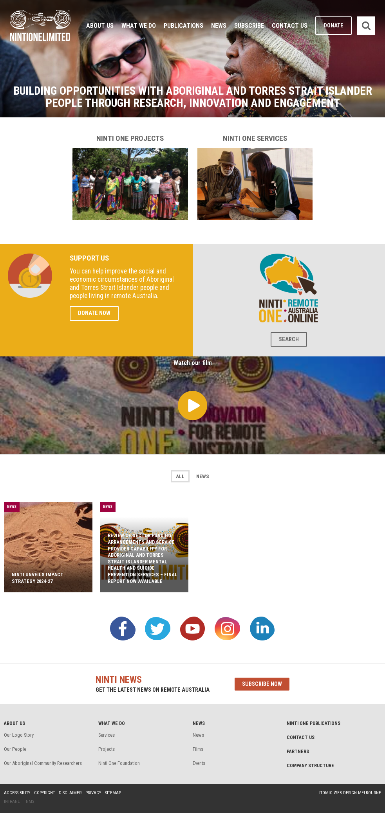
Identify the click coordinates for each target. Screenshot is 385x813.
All (180, 476)
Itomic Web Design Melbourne (350, 792)
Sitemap (113, 792)
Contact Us (289, 25)
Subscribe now (262, 684)
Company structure (310, 765)
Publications (183, 25)
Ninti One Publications (313, 723)
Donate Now (94, 313)
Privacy (93, 792)
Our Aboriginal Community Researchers (43, 763)
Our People (15, 749)
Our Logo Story (19, 735)
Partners (298, 751)
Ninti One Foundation (119, 763)
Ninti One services (255, 177)
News (218, 25)
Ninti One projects (130, 177)
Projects (106, 749)
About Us (100, 25)
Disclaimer (70, 792)
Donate (333, 25)
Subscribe (249, 25)
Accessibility (17, 792)
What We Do (138, 25)
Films (198, 749)
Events (199, 763)
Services (106, 735)
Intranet (13, 801)
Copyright (44, 792)
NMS (30, 801)
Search (289, 339)
